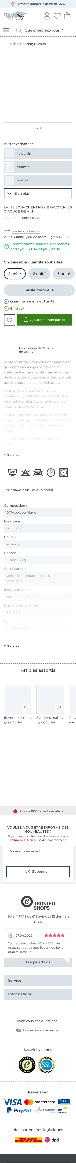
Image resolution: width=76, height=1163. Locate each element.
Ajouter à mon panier (45, 319)
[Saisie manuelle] (39, 290)
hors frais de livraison (26, 231)
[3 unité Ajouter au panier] (64, 273)
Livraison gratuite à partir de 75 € (38, 4)
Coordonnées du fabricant (20, 638)
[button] (9, 320)
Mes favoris (57, 15)
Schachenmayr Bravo (28, 43)
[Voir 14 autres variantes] (38, 193)
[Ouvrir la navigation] (6, 30)
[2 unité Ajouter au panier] (39, 273)
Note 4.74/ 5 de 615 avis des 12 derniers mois (38, 919)
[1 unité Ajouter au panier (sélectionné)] (15, 273)
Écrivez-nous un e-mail (38, 1030)
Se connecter (47, 15)
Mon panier (67, 15)
